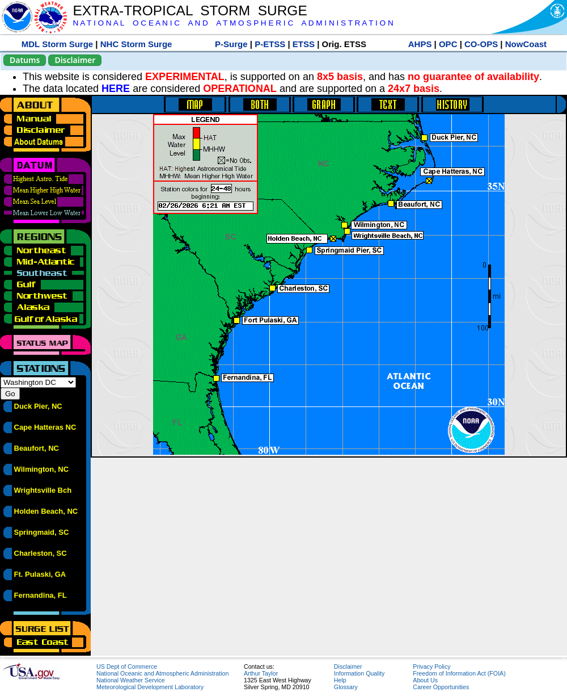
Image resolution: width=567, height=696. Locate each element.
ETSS (304, 44)
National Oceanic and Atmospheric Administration (162, 673)
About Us (425, 680)
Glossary (346, 687)
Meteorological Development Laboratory (150, 687)
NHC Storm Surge (136, 44)
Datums (25, 59)
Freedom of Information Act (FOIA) (459, 673)
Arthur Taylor (261, 673)
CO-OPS (481, 44)
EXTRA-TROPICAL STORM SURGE (190, 10)
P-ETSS (270, 44)
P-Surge (231, 44)
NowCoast (526, 44)
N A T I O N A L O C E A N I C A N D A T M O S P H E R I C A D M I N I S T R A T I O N (233, 23)
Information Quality (359, 673)
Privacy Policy (431, 666)
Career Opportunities (441, 687)
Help (340, 680)
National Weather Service (130, 680)
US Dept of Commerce (126, 666)
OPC (448, 44)
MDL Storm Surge (57, 44)
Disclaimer (74, 59)
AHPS (420, 44)
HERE (115, 88)
